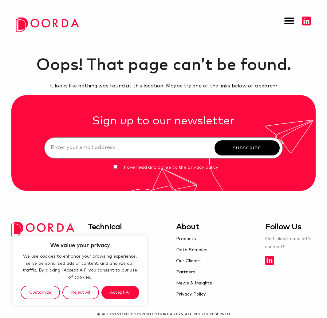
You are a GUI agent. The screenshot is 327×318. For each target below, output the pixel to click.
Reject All (80, 292)
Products (186, 238)
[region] (80, 270)
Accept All (120, 292)
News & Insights (194, 283)
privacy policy (203, 167)
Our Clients (188, 261)
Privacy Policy (191, 294)
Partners (185, 272)
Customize (40, 292)
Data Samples (191, 250)
